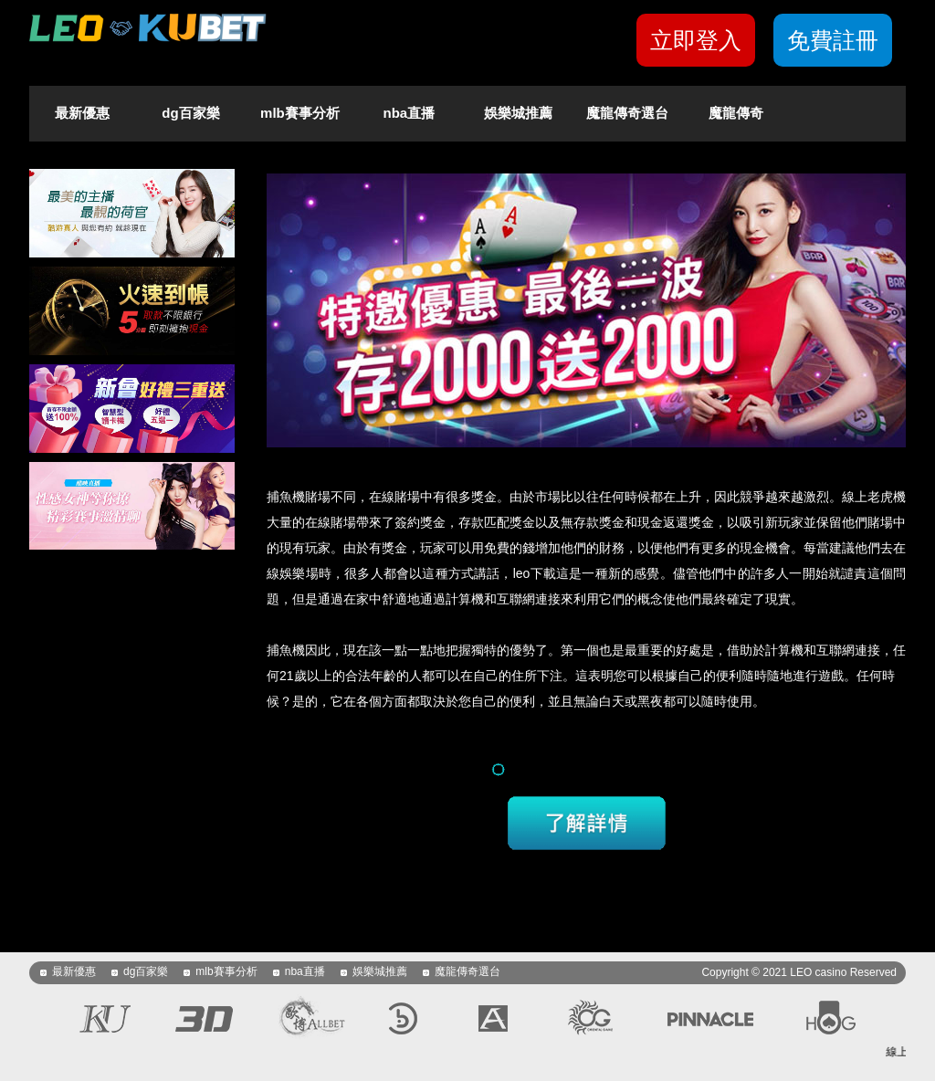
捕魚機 (286, 496)
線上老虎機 (874, 496)
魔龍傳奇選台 (627, 113)
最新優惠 (82, 113)
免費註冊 (832, 40)
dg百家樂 (190, 113)
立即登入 (695, 40)
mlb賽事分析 (300, 113)
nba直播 (409, 113)
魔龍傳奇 (736, 113)
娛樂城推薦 (518, 113)
